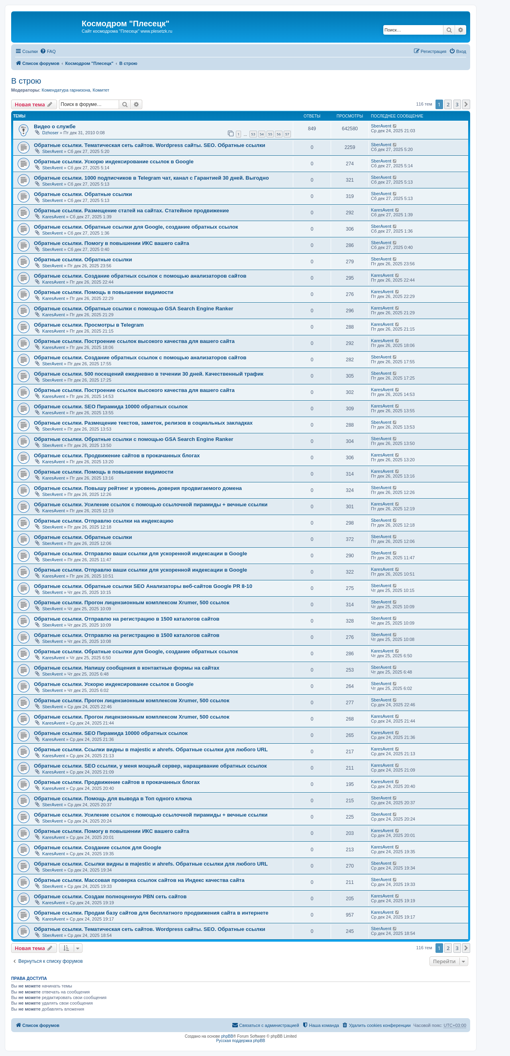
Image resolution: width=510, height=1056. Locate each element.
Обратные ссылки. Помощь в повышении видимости (103, 292)
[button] (466, 104)
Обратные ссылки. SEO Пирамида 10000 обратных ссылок (111, 406)
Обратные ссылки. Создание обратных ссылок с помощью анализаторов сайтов (140, 276)
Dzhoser (50, 132)
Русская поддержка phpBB (240, 1040)
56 (278, 134)
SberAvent (381, 125)
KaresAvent (53, 216)
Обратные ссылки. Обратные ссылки (83, 194)
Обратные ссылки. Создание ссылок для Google (97, 847)
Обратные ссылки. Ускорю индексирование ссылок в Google (114, 162)
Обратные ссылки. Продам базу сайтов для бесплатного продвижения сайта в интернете (151, 913)
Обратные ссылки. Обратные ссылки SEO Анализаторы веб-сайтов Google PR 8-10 (143, 586)
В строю (26, 80)
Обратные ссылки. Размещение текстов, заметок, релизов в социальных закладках (143, 423)
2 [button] (448, 104)
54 (262, 134)
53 (253, 134)
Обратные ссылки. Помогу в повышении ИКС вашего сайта (111, 243)
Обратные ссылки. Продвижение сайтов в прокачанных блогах (117, 455)
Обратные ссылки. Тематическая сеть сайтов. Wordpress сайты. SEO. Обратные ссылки (149, 145)
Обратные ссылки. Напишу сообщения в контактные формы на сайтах (127, 668)
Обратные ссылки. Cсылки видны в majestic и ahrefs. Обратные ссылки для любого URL (151, 749)
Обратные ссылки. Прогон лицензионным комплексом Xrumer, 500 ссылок (132, 602)
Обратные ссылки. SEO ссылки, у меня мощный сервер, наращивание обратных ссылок (150, 766)
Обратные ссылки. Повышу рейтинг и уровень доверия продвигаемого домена (138, 488)
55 (270, 134)
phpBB (227, 1036)
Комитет (100, 90)
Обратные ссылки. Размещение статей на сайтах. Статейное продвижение (131, 211)
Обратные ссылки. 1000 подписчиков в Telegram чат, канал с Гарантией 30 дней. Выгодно (151, 178)
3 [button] (457, 104)
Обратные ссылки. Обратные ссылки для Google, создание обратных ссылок (136, 227)
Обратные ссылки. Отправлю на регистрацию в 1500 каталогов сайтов (127, 619)
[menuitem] (48, 51)
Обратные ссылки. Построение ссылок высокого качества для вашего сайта (134, 341)
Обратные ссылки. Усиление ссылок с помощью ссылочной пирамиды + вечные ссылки (150, 504)
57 (287, 134)
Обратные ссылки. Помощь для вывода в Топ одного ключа (113, 798)
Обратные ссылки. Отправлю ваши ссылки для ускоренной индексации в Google (140, 553)
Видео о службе (55, 126)
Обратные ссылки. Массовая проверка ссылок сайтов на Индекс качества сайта (139, 880)
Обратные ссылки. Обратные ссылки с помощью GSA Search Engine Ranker (133, 309)
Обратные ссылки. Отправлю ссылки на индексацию (103, 521)
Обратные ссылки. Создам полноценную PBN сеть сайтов (110, 896)
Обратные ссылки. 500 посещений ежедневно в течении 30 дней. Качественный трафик (148, 374)
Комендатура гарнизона (65, 90)
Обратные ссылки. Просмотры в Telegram (89, 325)
